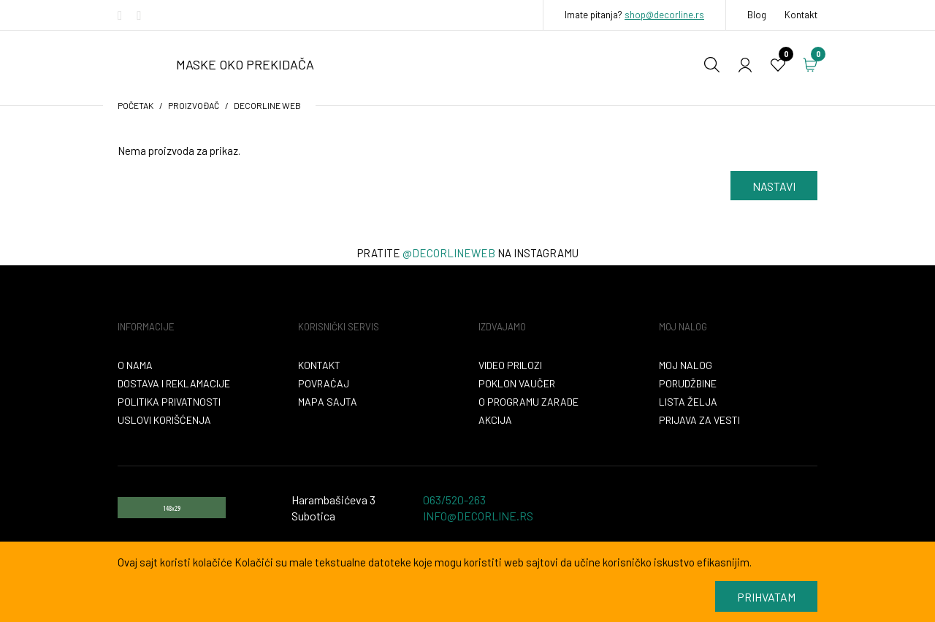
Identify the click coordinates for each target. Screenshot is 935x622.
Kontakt (801, 14)
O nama (135, 365)
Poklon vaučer (516, 383)
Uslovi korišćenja (164, 420)
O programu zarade (528, 401)
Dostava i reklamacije (174, 383)
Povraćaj (323, 383)
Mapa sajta (327, 401)
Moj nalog (685, 365)
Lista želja (688, 401)
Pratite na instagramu (468, 252)
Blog (756, 14)
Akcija (495, 420)
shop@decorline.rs (664, 14)
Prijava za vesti (699, 420)
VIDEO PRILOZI (510, 365)
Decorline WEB (267, 105)
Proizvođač (193, 105)
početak (135, 105)
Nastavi (773, 186)
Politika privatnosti (169, 401)
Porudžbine (688, 383)
